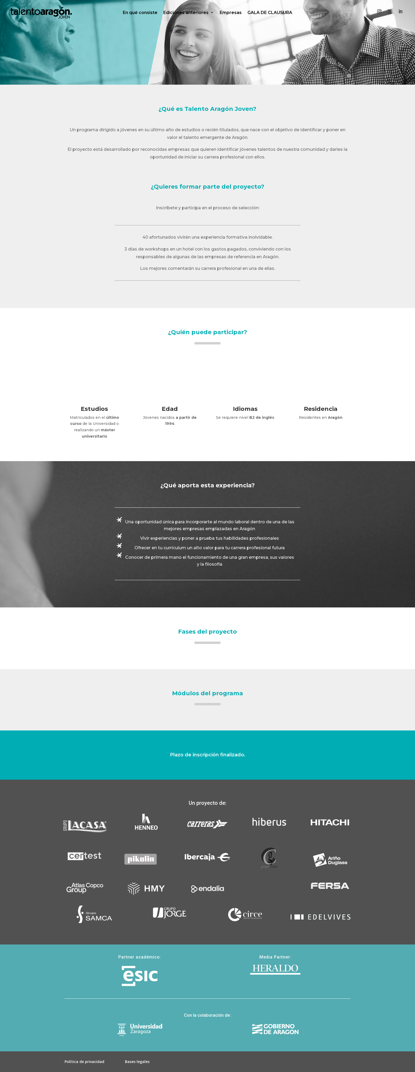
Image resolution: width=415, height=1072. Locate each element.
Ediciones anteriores (186, 12)
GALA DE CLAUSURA (269, 12)
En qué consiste (140, 12)
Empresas (231, 12)
